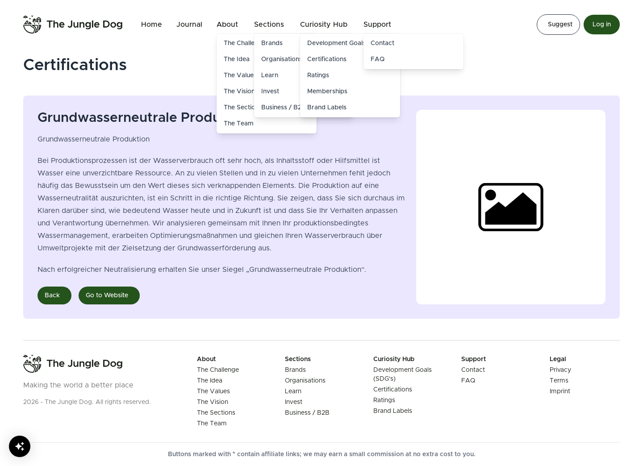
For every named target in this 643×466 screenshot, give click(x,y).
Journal (189, 24)
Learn (293, 391)
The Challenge (218, 370)
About (227, 24)
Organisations (305, 381)
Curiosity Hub (323, 24)
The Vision (212, 402)
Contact (382, 43)
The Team (239, 124)
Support (377, 24)
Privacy (560, 370)
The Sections (216, 413)
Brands (295, 370)
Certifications (327, 59)
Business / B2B (307, 413)
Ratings (318, 75)
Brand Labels (327, 107)
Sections (269, 24)
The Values (213, 391)
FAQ (377, 59)
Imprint (560, 391)
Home (151, 24)
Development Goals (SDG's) (348, 43)
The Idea (209, 381)
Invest (293, 402)
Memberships (327, 91)
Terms (559, 381)
